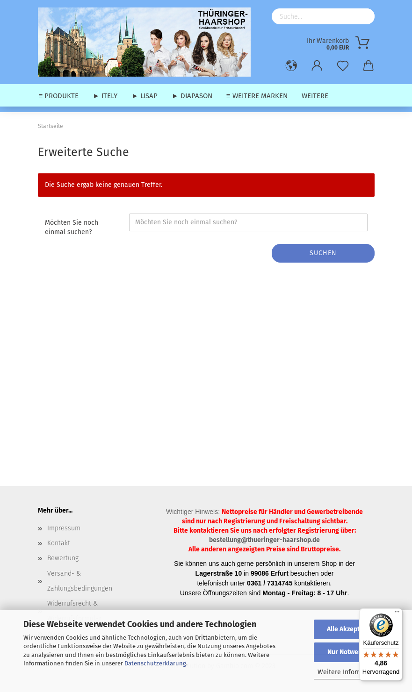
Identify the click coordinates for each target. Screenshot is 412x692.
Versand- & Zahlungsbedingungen (79, 581)
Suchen (323, 253)
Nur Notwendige (351, 652)
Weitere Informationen (351, 672)
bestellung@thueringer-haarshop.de (264, 540)
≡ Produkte (59, 96)
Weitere (315, 96)
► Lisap (144, 96)
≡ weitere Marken (257, 96)
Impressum (63, 528)
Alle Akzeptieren (351, 629)
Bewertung (63, 558)
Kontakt (58, 543)
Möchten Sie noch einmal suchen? (71, 227)
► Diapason (192, 96)
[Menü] (397, 614)
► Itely (105, 96)
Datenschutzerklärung (155, 663)
